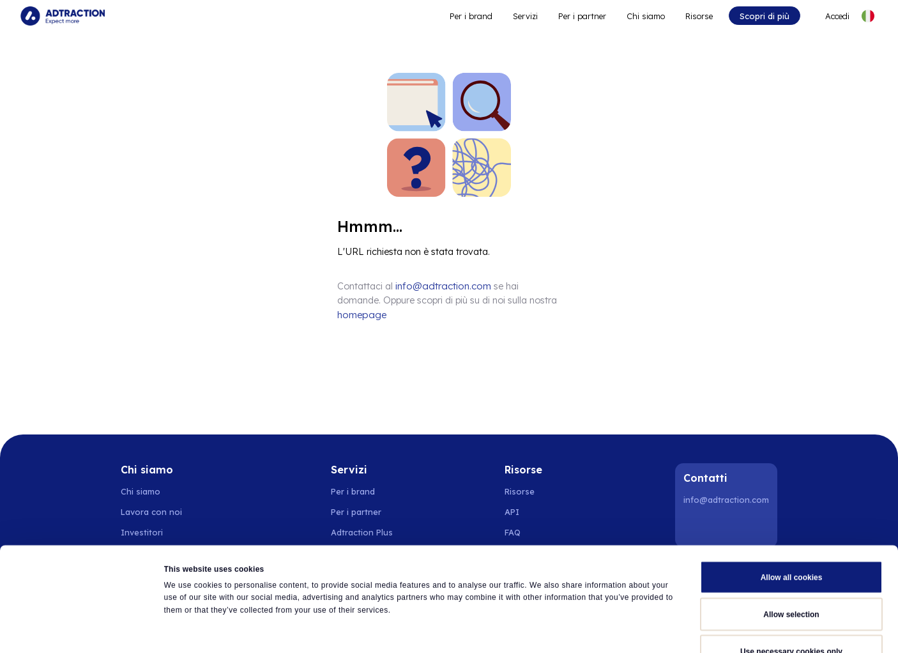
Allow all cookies (792, 502)
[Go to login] (830, 16)
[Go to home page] (62, 16)
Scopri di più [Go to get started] (764, 16)
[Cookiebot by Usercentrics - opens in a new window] (83, 630)
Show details (596, 630)
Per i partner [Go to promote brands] (582, 16)
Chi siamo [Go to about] (646, 16)
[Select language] (868, 16)
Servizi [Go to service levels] (525, 16)
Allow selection (791, 539)
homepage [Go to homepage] (536, 299)
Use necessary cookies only (791, 576)
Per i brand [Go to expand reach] (471, 16)
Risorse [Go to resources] (699, 16)
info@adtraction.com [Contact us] (441, 285)
